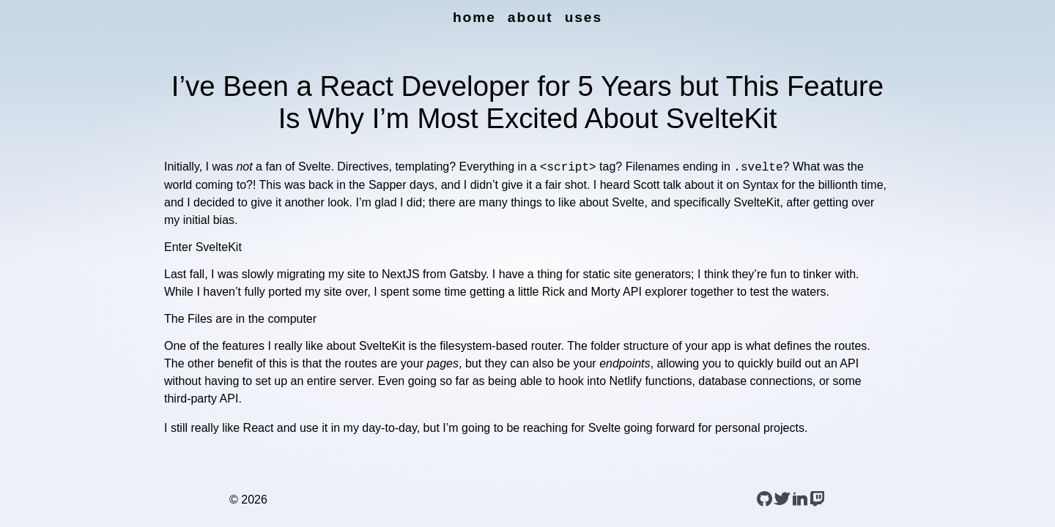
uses (583, 17)
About (530, 17)
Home (474, 17)
